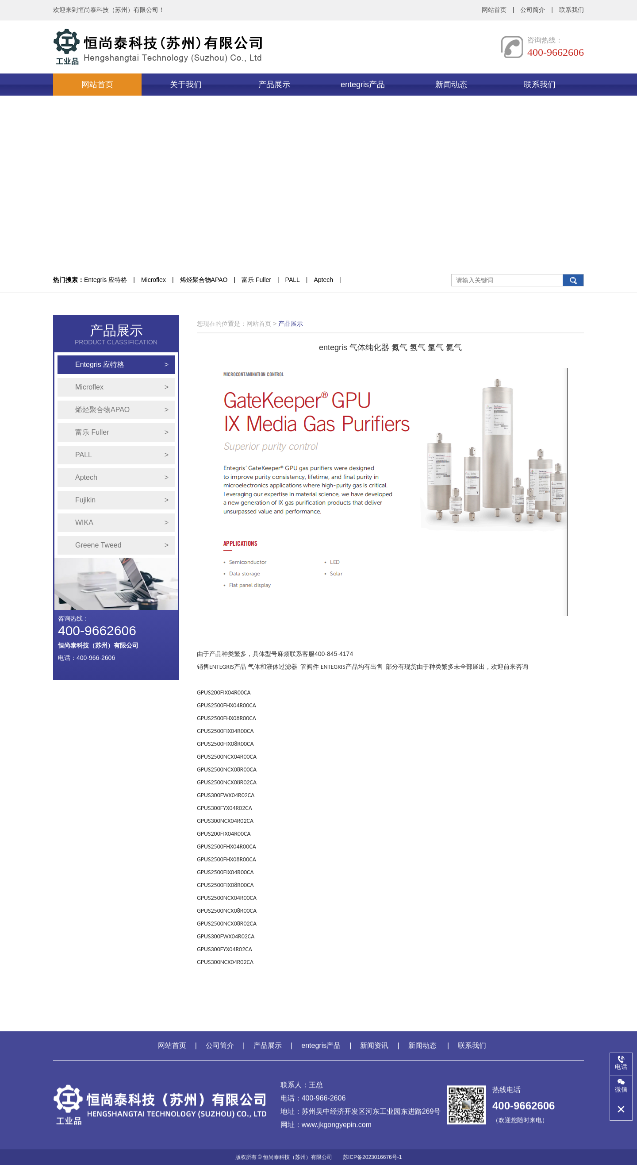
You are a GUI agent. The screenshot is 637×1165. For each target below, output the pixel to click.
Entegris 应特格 (105, 279)
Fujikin (122, 500)
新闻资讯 (374, 1051)
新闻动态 (451, 84)
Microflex (153, 279)
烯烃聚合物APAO (204, 279)
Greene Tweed (122, 545)
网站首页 (494, 9)
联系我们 (571, 9)
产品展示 (274, 84)
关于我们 (186, 84)
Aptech (323, 279)
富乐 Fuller (256, 279)
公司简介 (532, 9)
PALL (292, 279)
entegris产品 (363, 84)
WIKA (122, 522)
